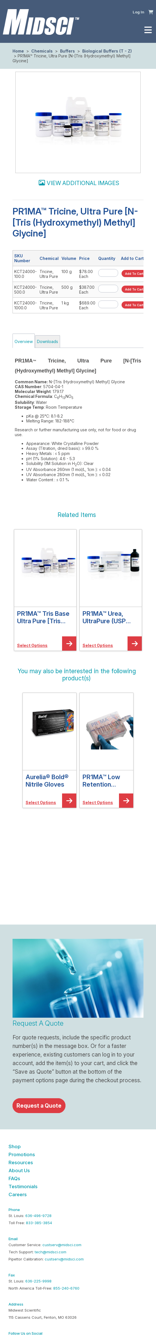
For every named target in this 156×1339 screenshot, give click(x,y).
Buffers (67, 51)
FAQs (14, 1178)
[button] (150, 11)
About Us (19, 1170)
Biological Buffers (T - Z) (106, 51)
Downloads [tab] (47, 341)
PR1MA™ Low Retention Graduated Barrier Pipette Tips (104, 780)
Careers (18, 1194)
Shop (15, 1146)
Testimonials (23, 1186)
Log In (138, 12)
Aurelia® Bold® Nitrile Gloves (47, 780)
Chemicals (42, 51)
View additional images (83, 183)
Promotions (22, 1154)
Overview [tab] (24, 341)
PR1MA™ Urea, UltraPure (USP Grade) (104, 617)
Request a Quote (39, 1105)
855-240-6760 (66, 1288)
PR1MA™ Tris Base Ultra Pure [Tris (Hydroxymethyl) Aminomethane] (43, 617)
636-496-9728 (38, 1215)
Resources (21, 1162)
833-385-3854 (39, 1222)
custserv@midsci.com (61, 1244)
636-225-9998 (38, 1281)
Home (18, 51)
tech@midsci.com (50, 1252)
